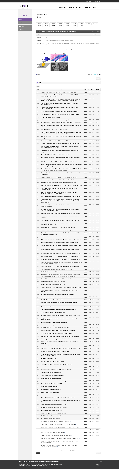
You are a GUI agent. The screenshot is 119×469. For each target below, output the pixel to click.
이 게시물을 (90, 74)
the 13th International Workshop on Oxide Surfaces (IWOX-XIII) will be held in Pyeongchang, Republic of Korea (59, 223)
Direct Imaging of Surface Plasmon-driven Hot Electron (54, 281)
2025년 (39, 23)
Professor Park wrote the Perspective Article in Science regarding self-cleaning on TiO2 (61, 287)
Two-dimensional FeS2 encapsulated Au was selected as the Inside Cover (58, 269)
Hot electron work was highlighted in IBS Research (52, 375)
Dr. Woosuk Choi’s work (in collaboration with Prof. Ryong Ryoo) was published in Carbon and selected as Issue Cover (60, 209)
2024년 (46, 23)
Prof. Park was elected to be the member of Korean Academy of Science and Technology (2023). (59, 189)
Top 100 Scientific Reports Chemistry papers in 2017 (53, 312)
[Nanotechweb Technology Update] (63, 49)
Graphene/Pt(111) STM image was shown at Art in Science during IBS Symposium (60, 336)
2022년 (60, 23)
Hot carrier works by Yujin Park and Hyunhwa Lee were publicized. (56, 120)
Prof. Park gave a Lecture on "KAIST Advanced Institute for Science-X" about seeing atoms (60, 158)
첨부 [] (39, 74)
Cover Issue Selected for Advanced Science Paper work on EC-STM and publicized (60, 143)
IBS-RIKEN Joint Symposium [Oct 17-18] (50, 272)
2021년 (67, 23)
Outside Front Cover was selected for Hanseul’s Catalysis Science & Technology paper (61, 239)
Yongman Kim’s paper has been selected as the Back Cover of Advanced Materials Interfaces (60, 216)
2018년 (88, 23)
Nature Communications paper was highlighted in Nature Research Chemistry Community (59, 303)
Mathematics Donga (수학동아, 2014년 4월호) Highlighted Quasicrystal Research (59, 438)
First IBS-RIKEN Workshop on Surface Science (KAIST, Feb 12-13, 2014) (58, 424)
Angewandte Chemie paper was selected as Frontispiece (54, 407)
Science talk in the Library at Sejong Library (51, 372)
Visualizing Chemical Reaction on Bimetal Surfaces (52, 299)
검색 (37, 453)
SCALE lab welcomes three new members (50, 430)
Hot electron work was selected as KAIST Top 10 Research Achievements (58, 330)
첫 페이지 (63, 450)
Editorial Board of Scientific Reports (49, 386)
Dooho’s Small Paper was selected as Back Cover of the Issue (55, 154)
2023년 (53, 23)
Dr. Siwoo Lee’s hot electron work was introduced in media (54, 237)
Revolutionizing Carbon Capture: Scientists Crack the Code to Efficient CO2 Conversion (61, 122)
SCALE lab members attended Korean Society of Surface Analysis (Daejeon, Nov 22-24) (61, 185)
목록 (98, 78)
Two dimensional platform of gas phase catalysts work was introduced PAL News (60, 114)
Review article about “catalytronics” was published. (53, 325)
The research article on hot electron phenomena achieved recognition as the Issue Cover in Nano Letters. (61, 173)
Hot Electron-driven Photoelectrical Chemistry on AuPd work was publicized (58, 92)
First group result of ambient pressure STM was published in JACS (56, 369)
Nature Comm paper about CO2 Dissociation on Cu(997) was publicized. (58, 161)
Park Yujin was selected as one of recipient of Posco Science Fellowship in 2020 (59, 242)
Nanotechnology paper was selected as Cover (51, 410)
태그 (39, 453)
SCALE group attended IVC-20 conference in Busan (53, 346)
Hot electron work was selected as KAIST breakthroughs (54, 381)
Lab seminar (22, 26)
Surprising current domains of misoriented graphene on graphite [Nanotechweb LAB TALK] (60, 401)
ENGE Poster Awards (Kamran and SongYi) (51, 416)
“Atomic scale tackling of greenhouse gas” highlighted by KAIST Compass (58, 227)
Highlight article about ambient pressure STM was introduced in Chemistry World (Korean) (59, 290)
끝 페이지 (72, 450)
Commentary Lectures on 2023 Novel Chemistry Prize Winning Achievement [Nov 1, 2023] (60, 151)
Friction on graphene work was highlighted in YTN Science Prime (56, 339)
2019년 (81, 23)
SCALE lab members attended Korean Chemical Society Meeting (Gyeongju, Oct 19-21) (61, 196)
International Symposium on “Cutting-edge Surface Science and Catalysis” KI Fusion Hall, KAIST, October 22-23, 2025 (60, 95)
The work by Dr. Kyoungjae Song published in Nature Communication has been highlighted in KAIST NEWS (59, 108)
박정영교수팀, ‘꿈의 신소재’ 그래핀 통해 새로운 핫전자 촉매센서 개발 (56, 364)
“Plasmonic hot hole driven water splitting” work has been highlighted (57, 230)
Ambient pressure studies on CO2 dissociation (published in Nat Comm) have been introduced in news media (60, 250)
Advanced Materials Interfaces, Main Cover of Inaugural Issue (55, 421)
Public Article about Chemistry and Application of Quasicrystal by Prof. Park (58, 182)
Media (20, 22)
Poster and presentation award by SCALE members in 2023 (55, 141)
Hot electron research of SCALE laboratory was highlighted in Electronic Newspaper (60, 266)
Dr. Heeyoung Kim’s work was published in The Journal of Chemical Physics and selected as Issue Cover (59, 205)
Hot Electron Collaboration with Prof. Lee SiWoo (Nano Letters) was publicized (59, 177)
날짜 (92, 89)
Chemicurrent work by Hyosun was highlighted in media (54, 404)
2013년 (60, 25)
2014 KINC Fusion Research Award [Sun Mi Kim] (52, 432)
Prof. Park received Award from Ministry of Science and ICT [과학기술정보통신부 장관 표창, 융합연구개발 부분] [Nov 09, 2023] (60, 147)
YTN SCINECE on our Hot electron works (50, 117)
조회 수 (97, 89)
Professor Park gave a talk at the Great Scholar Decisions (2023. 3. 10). (57, 180)
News (20, 19)
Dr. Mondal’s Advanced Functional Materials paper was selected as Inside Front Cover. (61, 253)
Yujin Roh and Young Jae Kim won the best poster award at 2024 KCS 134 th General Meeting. (61, 137)
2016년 (39, 25)
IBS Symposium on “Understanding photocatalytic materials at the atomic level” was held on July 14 (60, 342)
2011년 (74, 25)
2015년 (46, 25)
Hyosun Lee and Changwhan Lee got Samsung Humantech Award (56, 333)
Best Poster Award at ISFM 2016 (48, 358)
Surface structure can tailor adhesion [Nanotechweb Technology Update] (59, 31)
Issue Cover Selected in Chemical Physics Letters (52, 361)
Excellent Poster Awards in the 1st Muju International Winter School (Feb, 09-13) (59, 427)
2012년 (67, 25)
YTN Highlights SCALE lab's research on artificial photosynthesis (56, 435)
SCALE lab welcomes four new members (50, 395)
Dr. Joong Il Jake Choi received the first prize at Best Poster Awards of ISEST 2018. (60, 315)
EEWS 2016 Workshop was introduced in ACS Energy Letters (55, 327)
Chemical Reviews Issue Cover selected (50, 392)
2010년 (81, 25)
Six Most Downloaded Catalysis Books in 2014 (51, 383)
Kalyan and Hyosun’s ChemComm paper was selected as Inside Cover (57, 294)
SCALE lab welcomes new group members (51, 378)
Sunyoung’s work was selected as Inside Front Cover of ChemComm (57, 297)
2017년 (95, 23)
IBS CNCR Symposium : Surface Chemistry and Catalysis (54, 322)
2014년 (53, 25)
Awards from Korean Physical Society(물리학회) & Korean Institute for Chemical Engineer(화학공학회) (59, 441)
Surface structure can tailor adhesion (45, 49)
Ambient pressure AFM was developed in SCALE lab (53, 284)
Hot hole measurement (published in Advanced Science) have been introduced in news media (61, 246)
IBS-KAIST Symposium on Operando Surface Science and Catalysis (56, 279)
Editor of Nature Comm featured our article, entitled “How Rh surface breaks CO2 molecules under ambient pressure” (60, 233)
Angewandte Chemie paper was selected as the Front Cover (55, 351)
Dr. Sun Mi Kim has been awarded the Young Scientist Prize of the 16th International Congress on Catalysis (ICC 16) (60, 355)
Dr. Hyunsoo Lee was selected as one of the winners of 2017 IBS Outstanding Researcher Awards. (59, 318)
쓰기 (98, 453)
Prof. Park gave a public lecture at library (50, 418)
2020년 (74, 23)
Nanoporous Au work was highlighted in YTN (51, 389)
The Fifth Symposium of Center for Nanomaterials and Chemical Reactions (58, 309)
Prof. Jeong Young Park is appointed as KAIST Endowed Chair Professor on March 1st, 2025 (61, 126)
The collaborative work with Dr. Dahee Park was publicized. (54, 129)
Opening (21, 29)
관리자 (38, 34)
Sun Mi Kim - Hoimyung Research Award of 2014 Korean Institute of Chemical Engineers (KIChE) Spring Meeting (59, 446)
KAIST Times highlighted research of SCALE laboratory (53, 413)
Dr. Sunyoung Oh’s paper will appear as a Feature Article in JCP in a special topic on (60, 259)
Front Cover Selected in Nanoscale (49, 306)
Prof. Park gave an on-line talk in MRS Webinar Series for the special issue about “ (60, 256)
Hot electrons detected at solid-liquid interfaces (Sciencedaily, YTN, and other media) (61, 348)
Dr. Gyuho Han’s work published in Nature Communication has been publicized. (59, 111)
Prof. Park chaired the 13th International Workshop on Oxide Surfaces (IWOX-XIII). (60, 220)
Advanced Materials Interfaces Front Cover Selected (53, 367)
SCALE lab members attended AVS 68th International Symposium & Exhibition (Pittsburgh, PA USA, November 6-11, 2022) (59, 193)
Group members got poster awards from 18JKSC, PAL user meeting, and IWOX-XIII (60, 213)
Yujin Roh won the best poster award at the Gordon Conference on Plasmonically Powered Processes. (59, 103)
